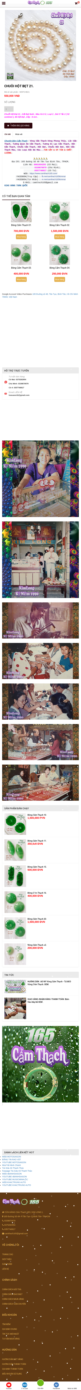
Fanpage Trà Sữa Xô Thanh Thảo (17, 1169)
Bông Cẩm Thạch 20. (37, 917)
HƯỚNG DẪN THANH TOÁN (14, 1362)
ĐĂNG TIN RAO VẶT (11, 1157)
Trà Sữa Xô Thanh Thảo (13, 1166)
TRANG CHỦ (7, 1252)
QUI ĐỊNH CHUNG (9, 1327)
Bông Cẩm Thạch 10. (37, 813)
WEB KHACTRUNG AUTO (14, 1180)
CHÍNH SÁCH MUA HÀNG (13, 1297)
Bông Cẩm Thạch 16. (37, 891)
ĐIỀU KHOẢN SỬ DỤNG (12, 1372)
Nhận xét (18, 134)
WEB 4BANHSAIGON (12, 1172)
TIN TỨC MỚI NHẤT (10, 1332)
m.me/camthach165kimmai (54, 178)
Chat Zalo (24, 1385)
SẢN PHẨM (7, 1262)
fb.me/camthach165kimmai (54, 175)
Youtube (9, 1385)
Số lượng (9, 102)
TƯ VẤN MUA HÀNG (11, 1337)
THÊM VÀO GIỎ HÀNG (18, 125)
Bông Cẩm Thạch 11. (37, 839)
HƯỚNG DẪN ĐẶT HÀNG (12, 1357)
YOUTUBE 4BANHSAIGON (14, 1174)
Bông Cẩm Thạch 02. (59, 223)
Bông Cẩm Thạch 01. (21, 223)
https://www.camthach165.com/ (43, 172)
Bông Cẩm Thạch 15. (37, 865)
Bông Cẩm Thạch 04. (59, 265)
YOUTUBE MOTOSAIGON (14, 1160)
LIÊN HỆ (5, 1267)
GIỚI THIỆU (7, 1257)
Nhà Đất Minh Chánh (11, 1163)
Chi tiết (7, 134)
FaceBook (56, 1385)
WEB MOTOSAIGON (11, 1155)
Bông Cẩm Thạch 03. (21, 265)
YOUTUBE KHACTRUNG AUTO (16, 1183)
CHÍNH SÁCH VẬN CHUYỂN (14, 1302)
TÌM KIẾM (6, 1322)
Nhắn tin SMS (72, 1385)
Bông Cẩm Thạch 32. (37, 943)
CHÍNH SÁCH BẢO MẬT (12, 1292)
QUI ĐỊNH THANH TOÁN (12, 1367)
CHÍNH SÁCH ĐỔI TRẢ (11, 1287)
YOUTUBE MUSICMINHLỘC (15, 1177)
